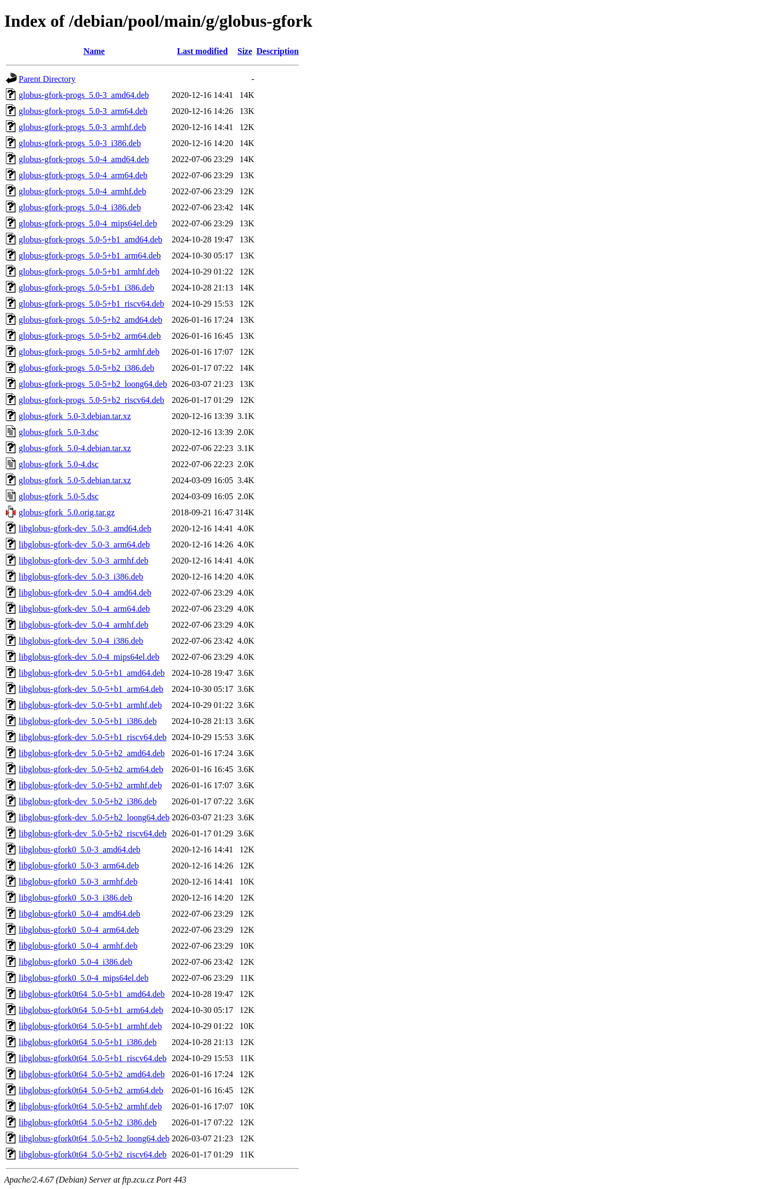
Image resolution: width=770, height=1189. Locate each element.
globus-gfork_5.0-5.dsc (58, 496)
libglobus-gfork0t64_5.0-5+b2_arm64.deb (91, 1090)
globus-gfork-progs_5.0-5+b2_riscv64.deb (91, 400)
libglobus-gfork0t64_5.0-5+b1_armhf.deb (90, 1026)
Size (244, 51)
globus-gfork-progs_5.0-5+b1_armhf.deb (89, 271)
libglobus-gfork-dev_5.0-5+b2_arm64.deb (91, 769)
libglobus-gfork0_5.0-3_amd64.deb (80, 849)
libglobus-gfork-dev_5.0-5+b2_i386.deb (88, 801)
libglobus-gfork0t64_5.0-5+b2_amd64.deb (92, 1074)
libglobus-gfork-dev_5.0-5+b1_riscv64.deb (93, 737)
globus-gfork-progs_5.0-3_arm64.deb (83, 111)
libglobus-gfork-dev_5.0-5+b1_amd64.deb (92, 672)
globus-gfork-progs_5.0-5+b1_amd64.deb (91, 239)
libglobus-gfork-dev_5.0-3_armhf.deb (84, 560)
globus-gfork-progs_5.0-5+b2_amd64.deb (91, 319)
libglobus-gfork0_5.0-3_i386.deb (75, 897)
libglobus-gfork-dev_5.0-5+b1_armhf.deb (90, 705)
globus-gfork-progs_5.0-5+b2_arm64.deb (90, 335)
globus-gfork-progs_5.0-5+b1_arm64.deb (90, 255)
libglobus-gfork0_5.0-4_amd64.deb (80, 913)
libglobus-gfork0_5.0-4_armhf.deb (78, 945)
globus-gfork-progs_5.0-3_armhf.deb (82, 127)
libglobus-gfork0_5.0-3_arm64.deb (79, 865)
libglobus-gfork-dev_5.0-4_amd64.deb (85, 592)
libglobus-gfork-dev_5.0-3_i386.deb (81, 576)
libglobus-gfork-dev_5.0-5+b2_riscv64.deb (93, 833)
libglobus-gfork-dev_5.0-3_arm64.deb (84, 544)
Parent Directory (47, 78)
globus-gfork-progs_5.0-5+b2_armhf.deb (89, 351)
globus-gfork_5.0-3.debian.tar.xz (75, 416)
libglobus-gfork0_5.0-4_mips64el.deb (84, 977)
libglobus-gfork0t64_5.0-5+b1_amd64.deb (92, 994)
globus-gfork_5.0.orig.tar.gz (67, 512)
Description (278, 51)
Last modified (202, 51)
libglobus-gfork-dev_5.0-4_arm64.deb (84, 608)
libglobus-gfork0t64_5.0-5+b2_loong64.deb (94, 1138)
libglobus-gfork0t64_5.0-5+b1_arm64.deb (91, 1010)
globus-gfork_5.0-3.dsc (58, 432)
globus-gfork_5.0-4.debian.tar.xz (75, 448)
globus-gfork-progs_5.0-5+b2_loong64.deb (93, 383)
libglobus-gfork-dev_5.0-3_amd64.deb (85, 528)
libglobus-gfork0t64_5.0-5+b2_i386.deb (88, 1122)
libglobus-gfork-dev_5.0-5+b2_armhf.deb (90, 785)
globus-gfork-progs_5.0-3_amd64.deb (84, 95)
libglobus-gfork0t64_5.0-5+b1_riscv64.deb (93, 1058)
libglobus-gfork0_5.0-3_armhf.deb (78, 881)
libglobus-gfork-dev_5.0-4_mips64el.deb (89, 656)
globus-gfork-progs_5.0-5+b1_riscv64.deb (91, 303)
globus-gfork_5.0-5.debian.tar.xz (75, 480)
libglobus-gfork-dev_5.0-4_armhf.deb (84, 624)
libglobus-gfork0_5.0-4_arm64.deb (79, 929)
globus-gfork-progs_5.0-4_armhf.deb (82, 191)
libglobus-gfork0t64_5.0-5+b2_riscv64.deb (93, 1154)
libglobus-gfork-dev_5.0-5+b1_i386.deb (88, 721)
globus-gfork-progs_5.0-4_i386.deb (80, 207)
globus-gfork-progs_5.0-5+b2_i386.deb (86, 367)
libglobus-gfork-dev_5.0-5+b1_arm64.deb (91, 688)
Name (94, 51)
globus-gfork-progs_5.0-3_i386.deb (80, 143)
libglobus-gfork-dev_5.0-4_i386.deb (81, 640)
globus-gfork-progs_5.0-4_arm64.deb (83, 175)
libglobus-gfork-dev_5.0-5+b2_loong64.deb (94, 817)
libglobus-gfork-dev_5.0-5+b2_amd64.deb (92, 753)
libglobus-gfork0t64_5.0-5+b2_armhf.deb (90, 1106)
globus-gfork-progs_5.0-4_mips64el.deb (88, 223)
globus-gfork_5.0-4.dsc (58, 464)
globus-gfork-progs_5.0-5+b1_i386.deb (86, 287)
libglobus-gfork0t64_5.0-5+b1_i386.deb (88, 1042)
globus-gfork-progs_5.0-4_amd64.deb (84, 159)
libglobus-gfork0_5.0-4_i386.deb (75, 961)
